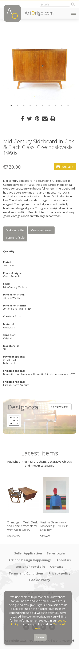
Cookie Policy (39, 580)
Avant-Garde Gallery (18, 529)
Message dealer (41, 230)
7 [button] (49, 105)
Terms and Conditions (26, 573)
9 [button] (62, 105)
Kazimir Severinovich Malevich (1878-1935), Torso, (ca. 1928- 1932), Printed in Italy (55, 524)
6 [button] (43, 105)
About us (63, 560)
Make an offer (15, 230)
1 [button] (11, 105)
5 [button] (36, 105)
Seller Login (56, 553)
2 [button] (17, 105)
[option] (39, 63)
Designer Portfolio (30, 566)
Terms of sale (15, 238)
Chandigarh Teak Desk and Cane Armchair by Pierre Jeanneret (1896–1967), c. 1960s (22, 524)
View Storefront (60, 406)
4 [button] (30, 105)
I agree (40, 637)
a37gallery (46, 529)
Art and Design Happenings (30, 560)
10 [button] (68, 105)
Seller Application (28, 553)
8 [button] (55, 105)
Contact (56, 566)
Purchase (64, 167)
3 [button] (24, 105)
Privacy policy (59, 573)
